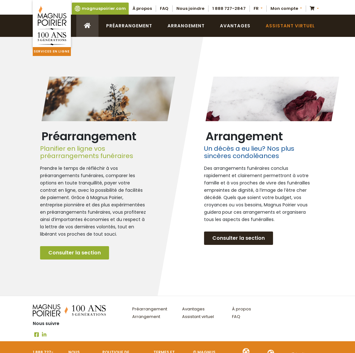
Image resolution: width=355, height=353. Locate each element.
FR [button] (257, 8)
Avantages (235, 26)
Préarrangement (129, 26)
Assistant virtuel (290, 26)
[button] (286, 8)
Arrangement (186, 26)
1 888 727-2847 (229, 8)
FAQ (164, 8)
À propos (142, 8)
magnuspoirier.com (100, 8)
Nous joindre (190, 8)
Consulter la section (74, 252)
